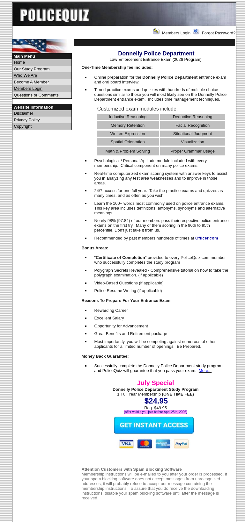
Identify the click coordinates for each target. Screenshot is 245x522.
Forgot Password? (219, 33)
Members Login (176, 33)
